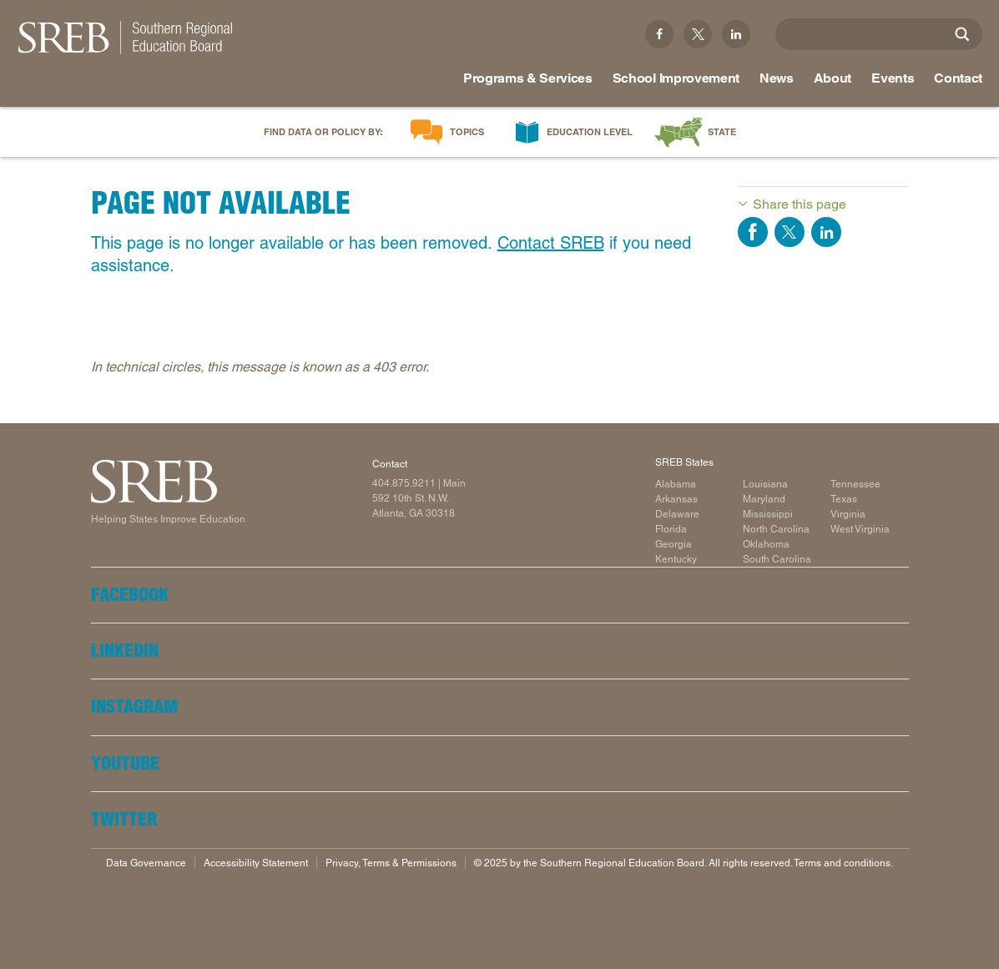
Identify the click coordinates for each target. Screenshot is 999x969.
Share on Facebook (753, 232)
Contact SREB (550, 243)
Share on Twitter (789, 232)
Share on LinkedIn (826, 232)
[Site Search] (962, 34)
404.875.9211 (404, 483)
